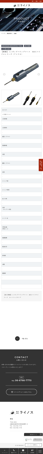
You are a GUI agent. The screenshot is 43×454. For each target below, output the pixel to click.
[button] (4, 74)
